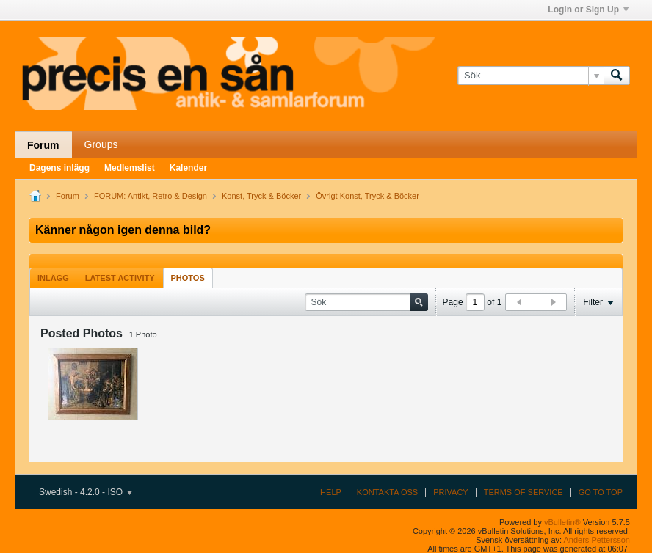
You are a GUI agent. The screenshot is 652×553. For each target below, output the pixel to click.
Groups (101, 144)
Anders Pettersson (597, 539)
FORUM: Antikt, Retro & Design (150, 195)
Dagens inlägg (59, 168)
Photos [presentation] (188, 278)
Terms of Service (523, 492)
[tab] (53, 278)
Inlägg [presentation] (53, 278)
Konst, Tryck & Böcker (261, 195)
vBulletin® (562, 522)
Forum (43, 145)
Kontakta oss (387, 492)
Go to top (601, 492)
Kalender (188, 168)
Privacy (450, 492)
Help (330, 492)
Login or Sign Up (588, 9)
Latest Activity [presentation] (120, 278)
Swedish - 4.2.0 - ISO (85, 492)
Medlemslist (129, 168)
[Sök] (530, 75)
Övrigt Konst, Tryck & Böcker (367, 195)
